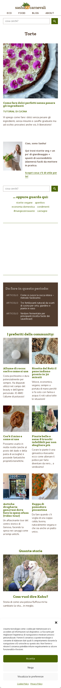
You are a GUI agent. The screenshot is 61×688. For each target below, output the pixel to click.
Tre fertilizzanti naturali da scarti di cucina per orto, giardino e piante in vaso (37, 305)
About (50, 13)
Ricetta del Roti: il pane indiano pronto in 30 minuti (44, 373)
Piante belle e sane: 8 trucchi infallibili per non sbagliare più (44, 440)
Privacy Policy (36, 684)
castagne (42, 210)
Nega (31, 667)
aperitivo (40, 202)
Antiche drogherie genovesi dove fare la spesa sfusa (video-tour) (16, 509)
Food (21, 13)
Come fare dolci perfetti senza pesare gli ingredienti (29, 104)
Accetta (30, 658)
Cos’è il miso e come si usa (12, 437)
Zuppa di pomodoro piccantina (39, 507)
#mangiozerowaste (24, 210)
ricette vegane (24, 202)
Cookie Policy (23, 684)
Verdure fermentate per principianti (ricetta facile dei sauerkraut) (35, 316)
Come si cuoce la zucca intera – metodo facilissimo (37, 296)
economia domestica (23, 206)
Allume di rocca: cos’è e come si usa (15, 370)
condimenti (43, 206)
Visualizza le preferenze (31, 676)
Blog (35, 13)
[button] (56, 622)
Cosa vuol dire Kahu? (30, 596)
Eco (9, 13)
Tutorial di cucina (15, 111)
